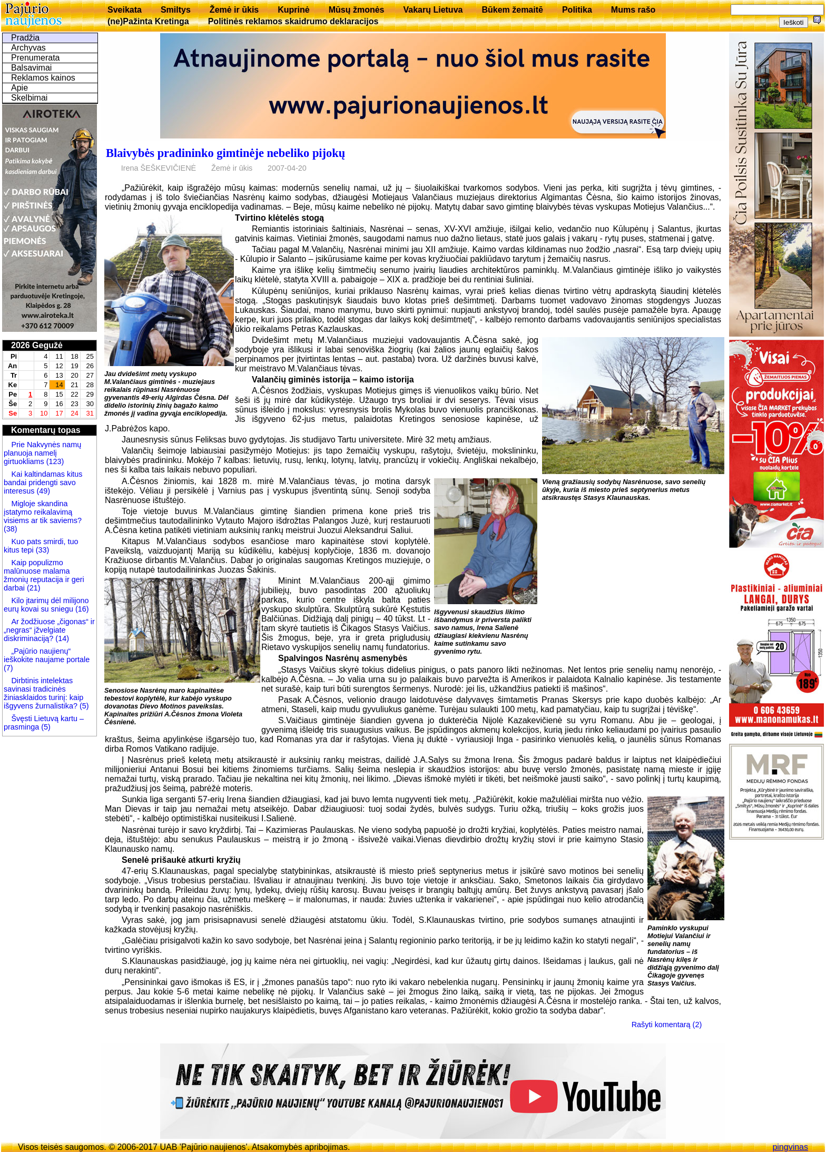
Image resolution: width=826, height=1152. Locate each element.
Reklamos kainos (43, 77)
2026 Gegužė (37, 345)
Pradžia (25, 37)
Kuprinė (293, 9)
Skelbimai (29, 97)
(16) (81, 609)
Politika (577, 9)
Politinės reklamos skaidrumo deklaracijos (293, 21)
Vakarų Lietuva (433, 9)
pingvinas (790, 1147)
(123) (54, 461)
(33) (42, 550)
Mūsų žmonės (357, 9)
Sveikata (124, 9)
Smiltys (176, 9)
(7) (8, 668)
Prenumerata (35, 57)
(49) (42, 491)
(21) (33, 588)
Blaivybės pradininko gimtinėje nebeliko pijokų (225, 153)
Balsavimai (31, 67)
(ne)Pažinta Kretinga (148, 21)
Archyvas (28, 47)
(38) (10, 529)
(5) (83, 706)
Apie (19, 87)
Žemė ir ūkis (234, 9)
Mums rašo (633, 9)
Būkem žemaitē (512, 9)
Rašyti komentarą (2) (667, 1024)
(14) (61, 638)
